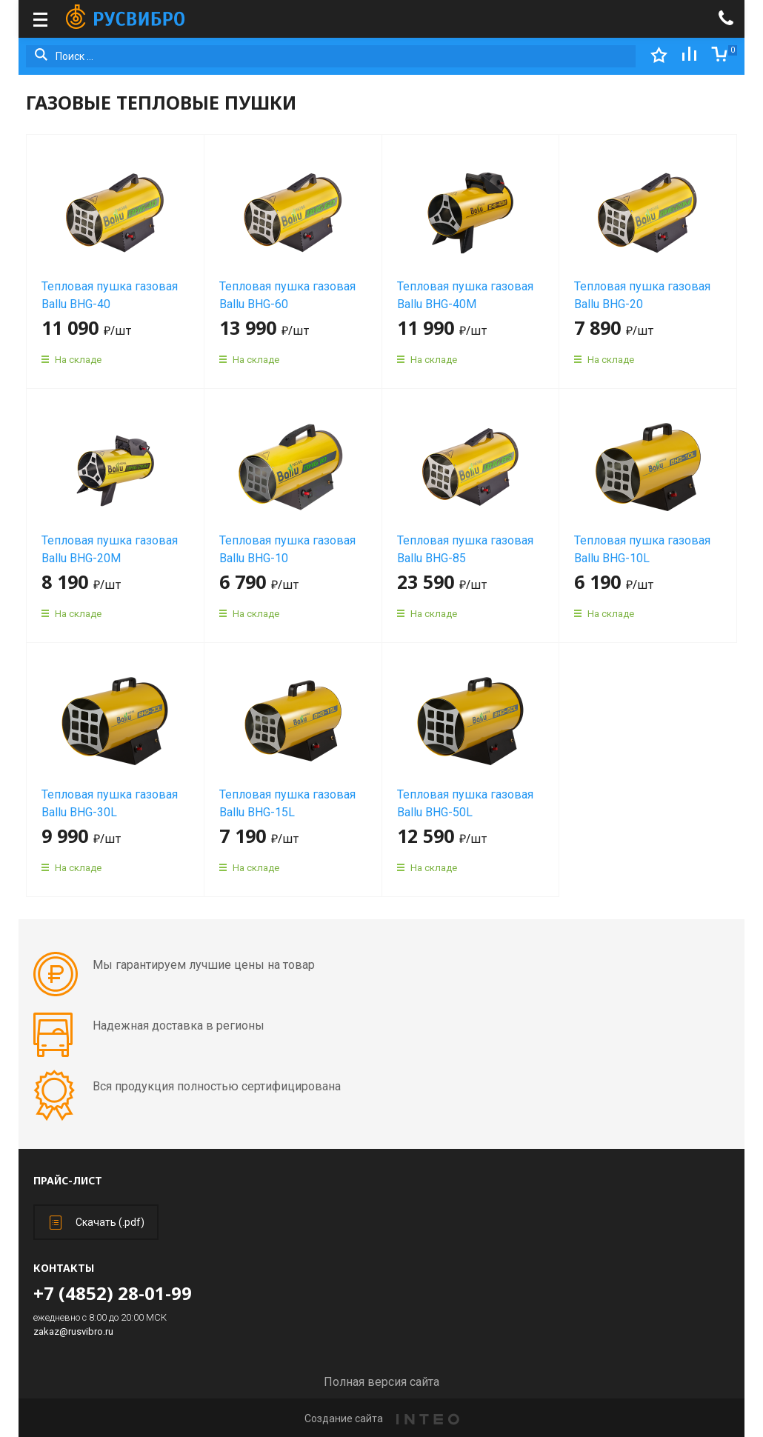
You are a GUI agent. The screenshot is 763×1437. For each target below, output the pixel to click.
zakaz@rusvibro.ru (73, 1331)
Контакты (63, 1268)
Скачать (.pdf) (97, 1223)
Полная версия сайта (381, 1382)
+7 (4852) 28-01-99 (112, 1293)
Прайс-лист (67, 1180)
